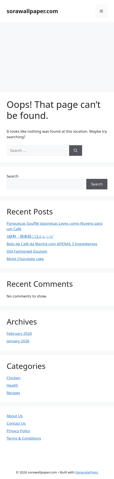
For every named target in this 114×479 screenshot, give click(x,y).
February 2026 (19, 333)
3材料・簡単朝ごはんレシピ (30, 236)
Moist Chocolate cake (25, 258)
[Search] (75, 150)
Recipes (13, 392)
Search (12, 176)
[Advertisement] (57, 55)
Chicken (13, 377)
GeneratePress (86, 472)
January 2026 (18, 340)
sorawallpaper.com (32, 11)
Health (12, 385)
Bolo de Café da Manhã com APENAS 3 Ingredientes (52, 243)
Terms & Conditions (24, 438)
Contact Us (16, 423)
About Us (15, 415)
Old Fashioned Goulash (27, 251)
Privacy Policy (18, 430)
